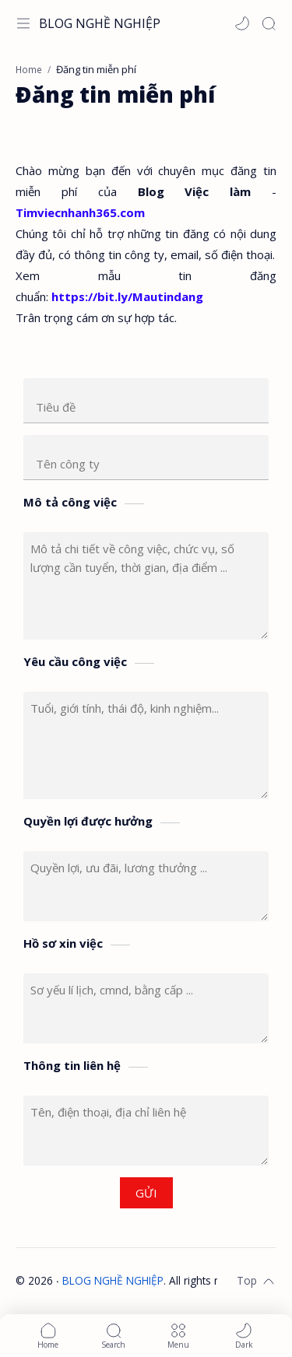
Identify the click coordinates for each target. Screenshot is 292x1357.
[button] (242, 23)
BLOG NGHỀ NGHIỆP (99, 23)
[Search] (268, 23)
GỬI (146, 1193)
